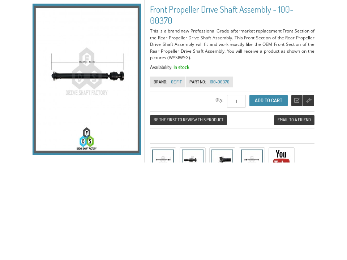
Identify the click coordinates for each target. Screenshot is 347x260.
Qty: (219, 99)
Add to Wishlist (297, 100)
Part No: (197, 81)
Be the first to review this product (188, 119)
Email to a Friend (294, 119)
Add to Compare (308, 100)
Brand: (160, 81)
